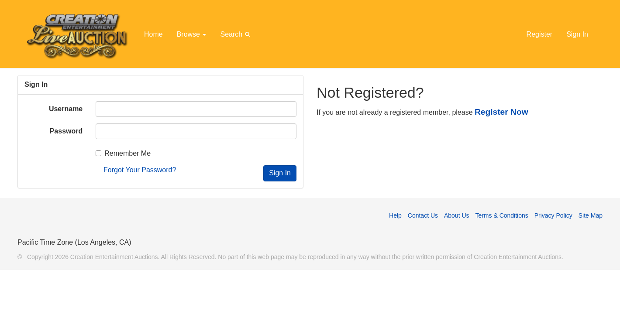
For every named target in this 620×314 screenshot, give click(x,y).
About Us (456, 215)
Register (540, 34)
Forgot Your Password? (139, 170)
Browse (192, 34)
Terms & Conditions (501, 215)
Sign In (577, 34)
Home (153, 34)
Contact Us (423, 215)
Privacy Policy (553, 215)
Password (66, 131)
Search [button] (236, 34)
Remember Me (123, 153)
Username (66, 109)
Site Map (591, 215)
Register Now (501, 111)
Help (395, 215)
